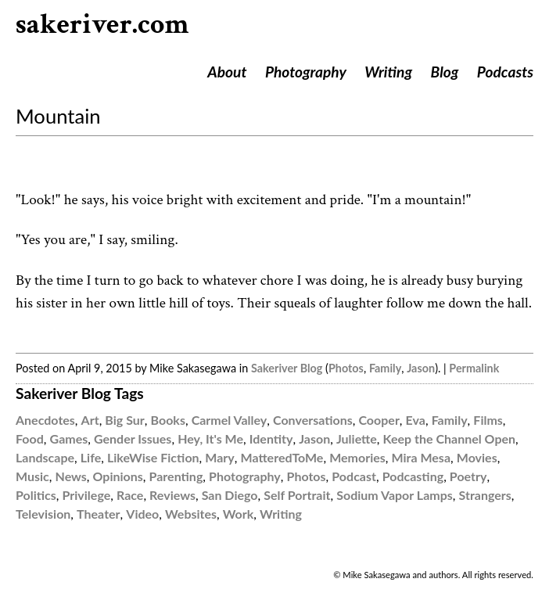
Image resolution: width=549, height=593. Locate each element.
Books (168, 419)
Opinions (118, 476)
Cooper (378, 419)
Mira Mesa (421, 457)
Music (32, 476)
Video (142, 513)
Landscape (45, 457)
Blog (445, 72)
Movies (477, 457)
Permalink (474, 368)
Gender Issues (132, 438)
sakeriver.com (102, 24)
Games (69, 438)
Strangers (485, 494)
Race (130, 494)
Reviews (172, 494)
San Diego (230, 494)
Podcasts (505, 72)
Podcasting (412, 476)
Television (43, 513)
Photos (346, 368)
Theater (98, 513)
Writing (388, 72)
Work (238, 513)
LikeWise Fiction (153, 457)
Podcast (354, 476)
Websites (191, 513)
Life (91, 457)
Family (385, 368)
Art (90, 419)
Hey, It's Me (210, 438)
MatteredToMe (282, 457)
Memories (357, 457)
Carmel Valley (229, 419)
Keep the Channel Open (449, 438)
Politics (36, 494)
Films (488, 419)
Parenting (176, 476)
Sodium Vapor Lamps (394, 494)
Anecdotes (45, 419)
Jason (421, 368)
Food (30, 438)
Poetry (468, 476)
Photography (305, 72)
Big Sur (124, 419)
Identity (271, 438)
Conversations (313, 419)
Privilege (87, 494)
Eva (415, 419)
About (226, 72)
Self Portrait (297, 494)
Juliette (356, 438)
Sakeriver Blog (286, 368)
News (71, 476)
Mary (219, 457)
